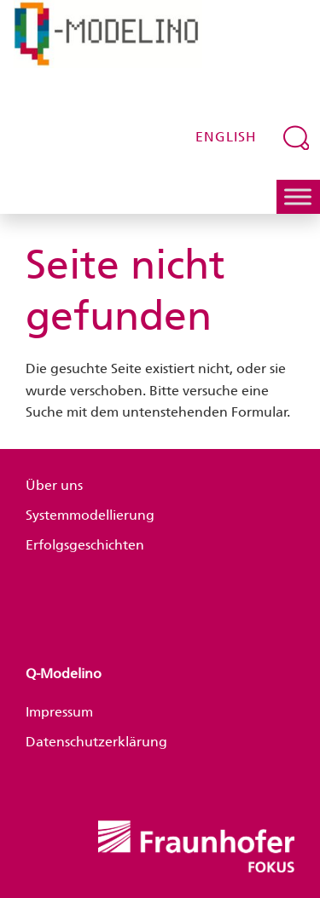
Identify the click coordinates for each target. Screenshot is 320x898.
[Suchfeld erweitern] (296, 137)
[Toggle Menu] (297, 196)
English (226, 137)
